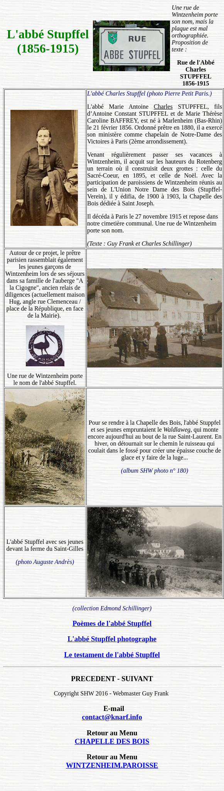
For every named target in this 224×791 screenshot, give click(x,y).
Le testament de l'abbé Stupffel (112, 655)
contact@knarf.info (112, 717)
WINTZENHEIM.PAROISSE (112, 765)
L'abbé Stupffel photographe (112, 639)
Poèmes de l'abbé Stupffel (112, 623)
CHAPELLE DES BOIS (112, 741)
